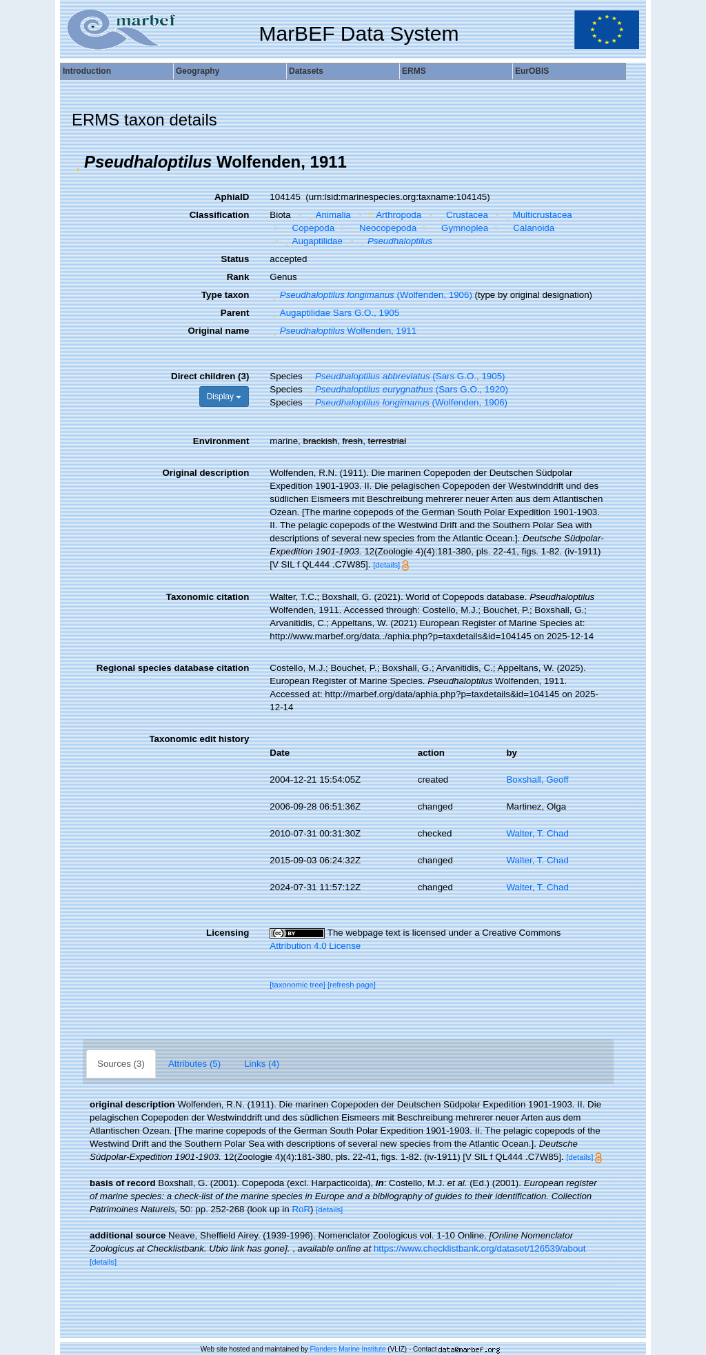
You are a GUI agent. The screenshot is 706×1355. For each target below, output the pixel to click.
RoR (301, 1209)
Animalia (328, 215)
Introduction (87, 71)
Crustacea (462, 215)
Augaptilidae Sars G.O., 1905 (334, 313)
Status (235, 259)
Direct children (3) (210, 376)
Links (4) (261, 1063)
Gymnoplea (460, 228)
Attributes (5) (194, 1063)
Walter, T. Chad (537, 833)
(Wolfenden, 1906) (371, 295)
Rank (238, 277)
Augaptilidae (312, 241)
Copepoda (308, 228)
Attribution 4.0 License (315, 946)
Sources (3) (121, 1063)
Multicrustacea (537, 215)
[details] (386, 565)
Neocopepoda (383, 228)
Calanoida (528, 228)
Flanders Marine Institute (348, 1349)
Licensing (227, 932)
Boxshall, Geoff (537, 779)
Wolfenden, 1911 (343, 330)
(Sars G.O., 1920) (406, 389)
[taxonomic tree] (297, 985)
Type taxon (225, 295)
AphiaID (231, 197)
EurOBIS (532, 71)
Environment (221, 441)
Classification (220, 215)
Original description (205, 473)
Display (224, 396)
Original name (218, 330)
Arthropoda (393, 215)
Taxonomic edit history (199, 739)
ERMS (414, 71)
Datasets (306, 71)
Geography (197, 71)
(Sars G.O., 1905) (405, 376)
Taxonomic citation (207, 597)
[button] (78, 162)
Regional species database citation (173, 668)
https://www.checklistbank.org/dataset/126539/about (479, 1248)
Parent (235, 313)
